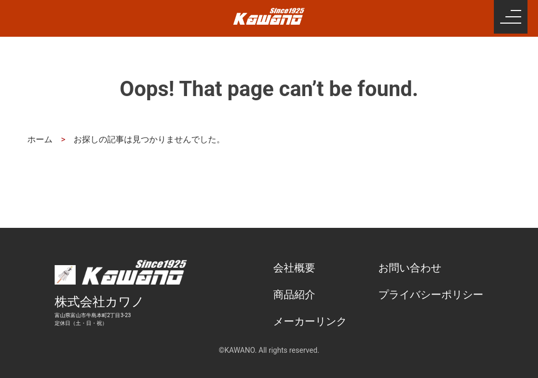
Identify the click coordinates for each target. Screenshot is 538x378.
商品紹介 (294, 294)
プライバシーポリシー (430, 294)
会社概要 (294, 267)
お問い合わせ (409, 267)
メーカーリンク (310, 321)
